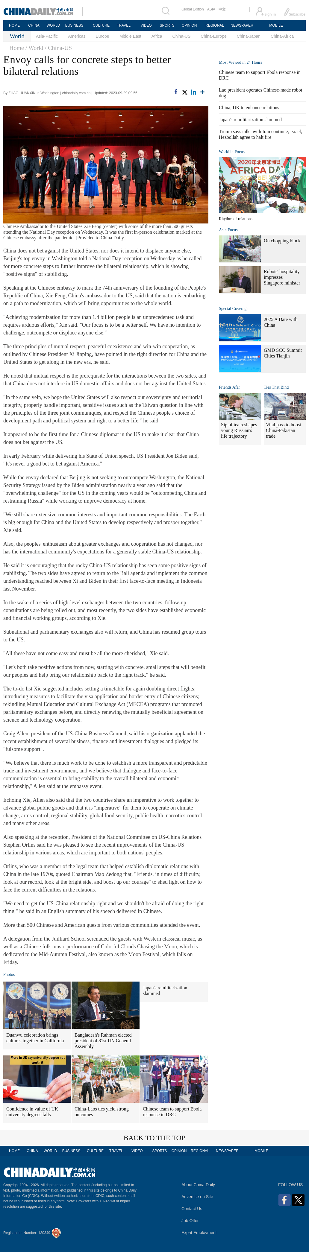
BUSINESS (74, 25)
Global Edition (192, 9)
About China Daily (198, 1184)
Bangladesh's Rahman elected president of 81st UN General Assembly (103, 1040)
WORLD (53, 25)
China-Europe (213, 36)
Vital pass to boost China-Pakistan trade (283, 430)
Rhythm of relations (235, 219)
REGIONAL (214, 25)
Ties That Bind (276, 387)
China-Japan (248, 36)
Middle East (130, 36)
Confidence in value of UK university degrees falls (32, 1111)
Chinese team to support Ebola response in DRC (172, 1111)
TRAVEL (124, 25)
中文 (222, 9)
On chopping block (282, 240)
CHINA (33, 25)
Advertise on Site (197, 1196)
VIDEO (146, 25)
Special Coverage (233, 308)
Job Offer (190, 1220)
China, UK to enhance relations (249, 107)
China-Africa (282, 36)
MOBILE (276, 25)
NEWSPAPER (242, 25)
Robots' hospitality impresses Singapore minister (282, 277)
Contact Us (191, 1208)
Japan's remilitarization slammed (165, 990)
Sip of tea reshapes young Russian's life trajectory (239, 430)
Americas (76, 36)
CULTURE (101, 25)
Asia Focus (228, 230)
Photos (9, 974)
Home (16, 48)
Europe (102, 36)
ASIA (211, 9)
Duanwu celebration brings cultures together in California (35, 1037)
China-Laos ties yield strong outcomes (102, 1111)
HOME (14, 25)
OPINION (189, 25)
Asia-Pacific (47, 36)
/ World (34, 48)
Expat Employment (199, 1232)
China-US (181, 36)
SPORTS (167, 25)
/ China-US (58, 48)
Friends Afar (229, 387)
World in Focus (232, 152)
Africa (157, 36)
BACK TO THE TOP (155, 1138)
